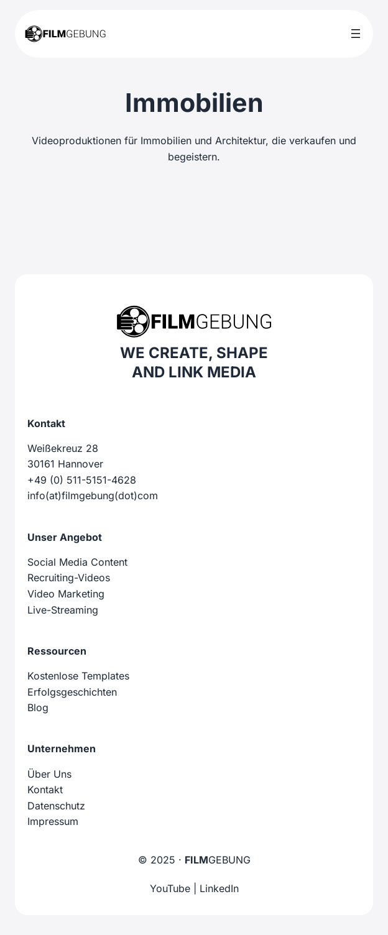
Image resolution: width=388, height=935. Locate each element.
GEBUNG (218, 860)
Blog (37, 707)
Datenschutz (56, 805)
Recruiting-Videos (68, 577)
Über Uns (49, 774)
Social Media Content (77, 562)
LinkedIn (219, 888)
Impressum (52, 821)
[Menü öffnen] (355, 33)
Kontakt (45, 789)
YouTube (170, 888)
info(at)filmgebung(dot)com (92, 495)
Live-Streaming (62, 610)
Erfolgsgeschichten (72, 692)
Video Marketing (65, 593)
